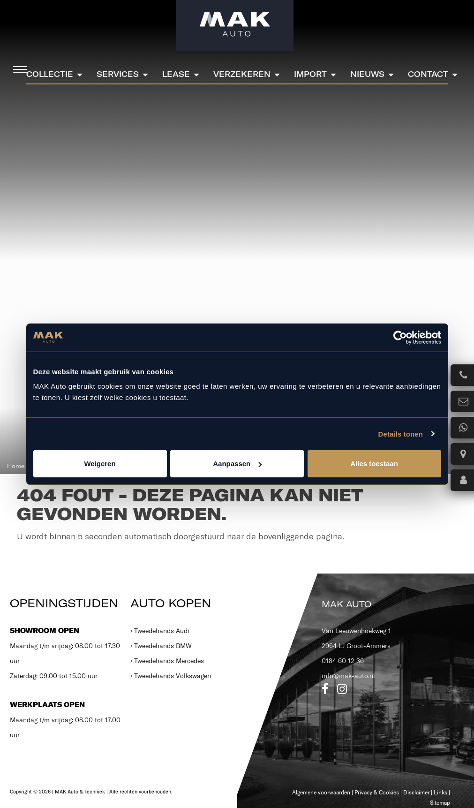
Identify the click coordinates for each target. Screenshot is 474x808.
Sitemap (440, 802)
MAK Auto (346, 604)
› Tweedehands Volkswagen (170, 676)
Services (118, 74)
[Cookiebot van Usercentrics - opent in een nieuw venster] (400, 337)
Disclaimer (416, 792)
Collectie (49, 74)
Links (440, 792)
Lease (176, 74)
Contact (428, 74)
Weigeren (99, 464)
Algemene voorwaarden (321, 792)
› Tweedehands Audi (159, 631)
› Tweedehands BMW (161, 646)
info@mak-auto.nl (348, 676)
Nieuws (367, 74)
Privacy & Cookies (376, 792)
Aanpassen (237, 464)
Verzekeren (242, 74)
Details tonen (400, 434)
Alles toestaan (374, 464)
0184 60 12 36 (343, 661)
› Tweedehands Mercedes (167, 661)
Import (310, 74)
